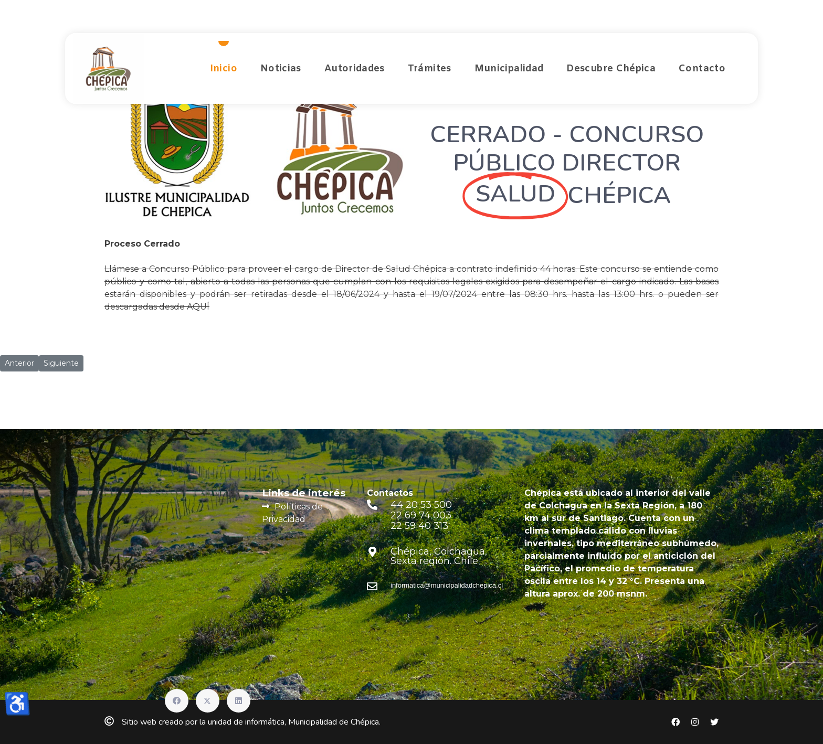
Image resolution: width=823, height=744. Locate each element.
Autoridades (354, 68)
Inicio (223, 68)
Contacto (702, 68)
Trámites (429, 68)
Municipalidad (509, 68)
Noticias (280, 68)
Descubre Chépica (611, 68)
